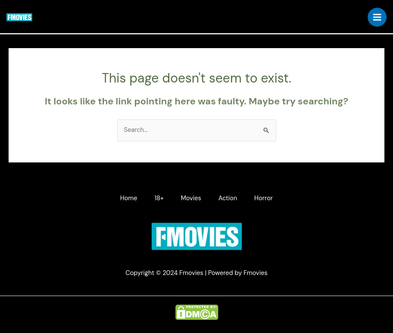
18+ (159, 198)
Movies (191, 198)
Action (227, 198)
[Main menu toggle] (377, 17)
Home (128, 198)
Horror (263, 198)
